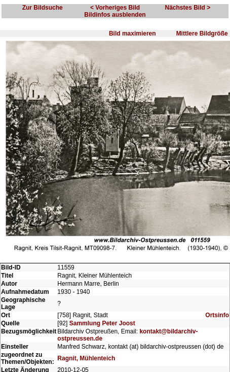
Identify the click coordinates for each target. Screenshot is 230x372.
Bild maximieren (132, 33)
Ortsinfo (217, 315)
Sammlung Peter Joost (102, 323)
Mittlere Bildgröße (202, 33)
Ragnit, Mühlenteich (86, 358)
